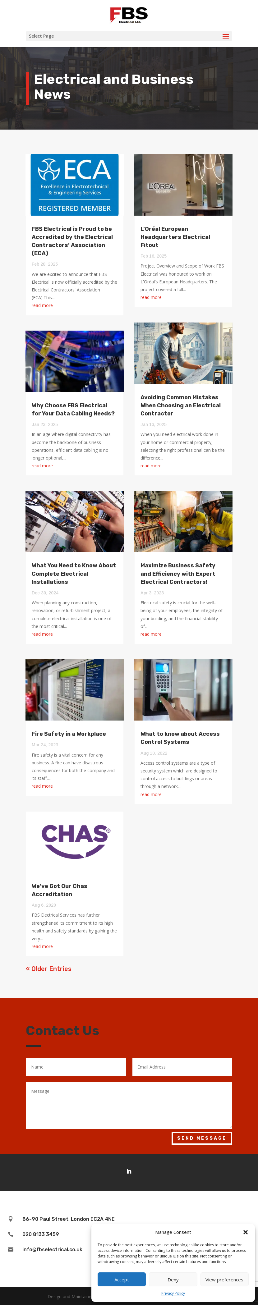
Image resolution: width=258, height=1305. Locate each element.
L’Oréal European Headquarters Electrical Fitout (175, 237)
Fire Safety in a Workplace (69, 733)
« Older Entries (48, 969)
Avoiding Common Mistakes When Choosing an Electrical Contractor (181, 405)
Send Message (202, 1138)
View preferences (224, 1279)
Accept (121, 1279)
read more (42, 305)
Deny (173, 1279)
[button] (245, 1232)
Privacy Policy (173, 1293)
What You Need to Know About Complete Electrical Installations (74, 573)
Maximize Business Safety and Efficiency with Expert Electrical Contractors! (178, 573)
